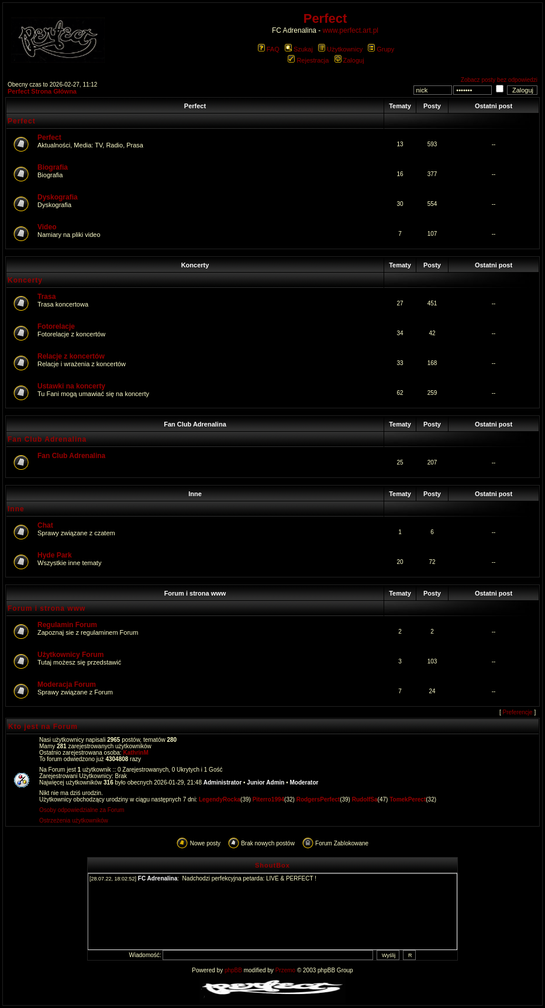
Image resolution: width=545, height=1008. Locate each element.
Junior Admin (265, 782)
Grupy (381, 49)
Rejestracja (308, 60)
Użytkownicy (340, 49)
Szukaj (299, 49)
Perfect (195, 105)
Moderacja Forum (66, 684)
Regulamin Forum (67, 625)
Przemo (285, 970)
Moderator (304, 782)
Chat (45, 525)
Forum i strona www (195, 593)
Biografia (52, 167)
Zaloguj (349, 60)
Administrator (222, 782)
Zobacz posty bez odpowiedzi (499, 80)
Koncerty (195, 265)
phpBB (233, 970)
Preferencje (518, 712)
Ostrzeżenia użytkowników (73, 820)
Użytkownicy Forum (70, 655)
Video (46, 227)
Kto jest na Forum (43, 727)
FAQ (269, 49)
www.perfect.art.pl (350, 30)
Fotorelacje (56, 326)
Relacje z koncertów (71, 356)
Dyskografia (57, 197)
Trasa (46, 297)
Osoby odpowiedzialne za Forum (82, 810)
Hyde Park (54, 555)
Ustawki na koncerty (71, 386)
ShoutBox (272, 865)
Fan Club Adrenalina (195, 424)
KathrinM (135, 752)
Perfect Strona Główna (42, 91)
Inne (195, 493)
